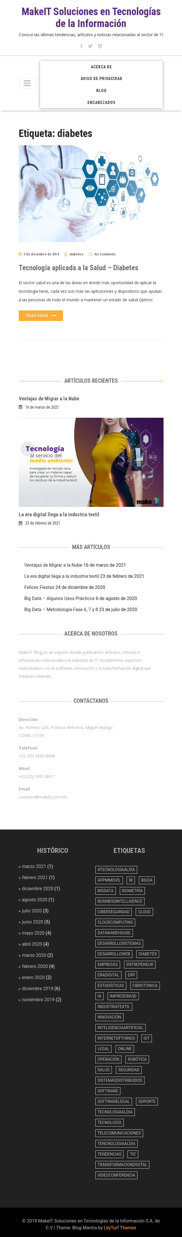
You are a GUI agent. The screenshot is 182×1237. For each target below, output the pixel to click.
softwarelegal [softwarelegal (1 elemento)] (114, 1101)
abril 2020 (32, 944)
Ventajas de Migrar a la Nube (49, 399)
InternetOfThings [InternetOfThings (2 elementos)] (116, 1038)
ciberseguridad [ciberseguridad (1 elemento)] (114, 912)
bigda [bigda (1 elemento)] (146, 880)
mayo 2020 (33, 933)
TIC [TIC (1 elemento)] (133, 1154)
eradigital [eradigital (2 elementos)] (108, 975)
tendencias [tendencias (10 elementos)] (110, 1154)
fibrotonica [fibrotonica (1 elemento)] (145, 985)
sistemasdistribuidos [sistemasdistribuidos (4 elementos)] (120, 1080)
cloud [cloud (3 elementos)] (144, 912)
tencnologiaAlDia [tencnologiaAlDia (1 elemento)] (116, 1143)
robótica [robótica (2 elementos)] (137, 1059)
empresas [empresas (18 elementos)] (108, 964)
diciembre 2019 (37, 988)
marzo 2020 (34, 955)
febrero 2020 (35, 966)
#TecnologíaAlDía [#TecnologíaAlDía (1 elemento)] (116, 869)
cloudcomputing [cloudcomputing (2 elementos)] (115, 922)
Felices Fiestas (39, 587)
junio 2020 (32, 922)
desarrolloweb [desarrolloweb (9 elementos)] (114, 954)
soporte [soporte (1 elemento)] (147, 1101)
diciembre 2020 (37, 888)
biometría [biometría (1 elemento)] (132, 890)
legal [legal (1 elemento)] (104, 1048)
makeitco (76, 254)
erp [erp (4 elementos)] (131, 975)
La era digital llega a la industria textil (59, 514)
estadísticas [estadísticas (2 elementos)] (111, 985)
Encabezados (101, 102)
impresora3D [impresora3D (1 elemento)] (123, 996)
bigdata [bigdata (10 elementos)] (106, 890)
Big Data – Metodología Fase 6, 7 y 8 (61, 609)
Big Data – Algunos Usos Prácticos (59, 598)
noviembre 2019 (38, 999)
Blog (101, 90)
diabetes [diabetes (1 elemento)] (148, 954)
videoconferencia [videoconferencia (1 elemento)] (116, 1175)
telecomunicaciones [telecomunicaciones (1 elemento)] (119, 1133)
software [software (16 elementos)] (108, 1091)
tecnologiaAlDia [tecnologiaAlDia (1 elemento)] (115, 1112)
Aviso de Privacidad (101, 78)
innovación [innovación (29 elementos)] (109, 1017)
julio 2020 (32, 911)
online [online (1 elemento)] (125, 1048)
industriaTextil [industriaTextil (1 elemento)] (114, 1006)
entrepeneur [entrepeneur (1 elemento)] (139, 964)
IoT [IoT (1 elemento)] (147, 1038)
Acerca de (101, 67)
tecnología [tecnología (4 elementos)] (110, 1122)
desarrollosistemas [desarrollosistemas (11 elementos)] (119, 943)
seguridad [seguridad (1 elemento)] (128, 1070)
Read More (41, 315)
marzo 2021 (34, 866)
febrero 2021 (35, 877)
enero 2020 (33, 977)
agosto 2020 (34, 899)
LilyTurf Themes (120, 1227)
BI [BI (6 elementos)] (131, 880)
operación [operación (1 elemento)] (109, 1059)
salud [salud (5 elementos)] (104, 1070)
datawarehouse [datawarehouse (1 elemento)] (114, 933)
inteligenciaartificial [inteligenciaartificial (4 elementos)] (121, 1027)
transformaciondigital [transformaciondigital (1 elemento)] (122, 1164)
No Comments (105, 254)
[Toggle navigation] (27, 83)
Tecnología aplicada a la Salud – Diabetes (78, 268)
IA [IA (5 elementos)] (99, 996)
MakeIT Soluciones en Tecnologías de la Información (91, 18)
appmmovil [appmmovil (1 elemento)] (109, 880)
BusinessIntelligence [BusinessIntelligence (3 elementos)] (120, 901)
